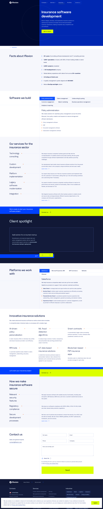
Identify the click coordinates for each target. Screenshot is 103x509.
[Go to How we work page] (39, 472)
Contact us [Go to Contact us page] (77, 2)
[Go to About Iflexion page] (28, 472)
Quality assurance (37, 493)
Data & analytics (52, 490)
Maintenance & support (38, 495)
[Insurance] (87, 481)
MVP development (37, 490)
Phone (44, 430)
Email (71, 424)
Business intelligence (53, 493)
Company (72, 430)
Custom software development (39, 481)
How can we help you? (48, 436)
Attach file (45, 448)
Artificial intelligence (53, 495)
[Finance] (77, 484)
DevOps (50, 481)
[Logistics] (81, 481)
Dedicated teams (52, 483)
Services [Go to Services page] (53, 2)
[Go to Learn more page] (46, 169)
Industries (13, 47)
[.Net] (72, 495)
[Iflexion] (13, 3)
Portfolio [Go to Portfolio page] (69, 2)
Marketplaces (52, 488)
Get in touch (47, 31)
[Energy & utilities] (85, 484)
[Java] (68, 495)
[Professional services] (71, 487)
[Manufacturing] (70, 484)
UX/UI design (36, 488)
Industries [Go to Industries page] (61, 2)
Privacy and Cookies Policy (52, 453)
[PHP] (77, 495)
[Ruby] (87, 495)
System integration (37, 497)
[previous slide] (42, 252)
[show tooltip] (50, 448)
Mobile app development (38, 485)
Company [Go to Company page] (45, 2)
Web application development (39, 483)
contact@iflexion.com (15, 432)
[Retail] (75, 481)
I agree (95, 503)
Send (67, 460)
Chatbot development (53, 497)
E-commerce (51, 485)
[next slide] (49, 252)
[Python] (81, 495)
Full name (45, 424)
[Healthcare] (69, 481)
